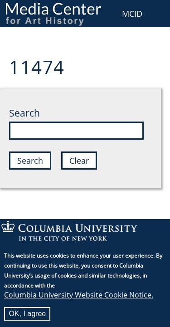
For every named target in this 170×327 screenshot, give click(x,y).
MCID (132, 13)
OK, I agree (27, 316)
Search (24, 113)
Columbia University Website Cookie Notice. (78, 297)
